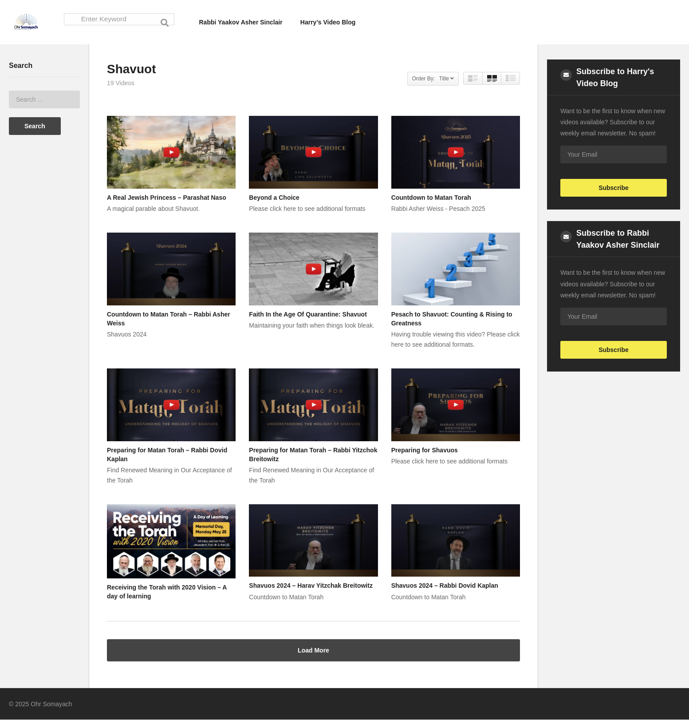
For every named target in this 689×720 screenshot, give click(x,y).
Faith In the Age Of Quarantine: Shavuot (308, 314)
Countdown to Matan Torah (431, 197)
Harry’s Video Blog (327, 22)
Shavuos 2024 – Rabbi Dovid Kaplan (444, 585)
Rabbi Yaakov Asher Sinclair (241, 22)
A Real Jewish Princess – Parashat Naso (166, 197)
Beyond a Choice (274, 197)
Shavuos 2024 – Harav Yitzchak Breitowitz (311, 585)
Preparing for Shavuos (424, 450)
